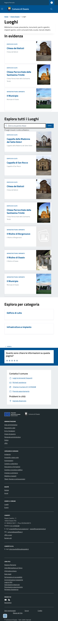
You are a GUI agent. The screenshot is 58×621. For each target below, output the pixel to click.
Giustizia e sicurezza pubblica (13, 470)
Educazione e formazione (12, 467)
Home (6, 16)
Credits (40, 610)
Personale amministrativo (12, 437)
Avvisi (6, 493)
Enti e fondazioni (9, 431)
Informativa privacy (10, 571)
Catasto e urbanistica (11, 463)
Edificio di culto (12, 44)
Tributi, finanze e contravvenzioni (14, 479)
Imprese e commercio (11, 473)
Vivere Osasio (14, 16)
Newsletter (8, 602)
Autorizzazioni (8, 460)
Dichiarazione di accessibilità (13, 577)
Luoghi (6, 504)
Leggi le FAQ (8, 582)
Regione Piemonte (9, 3)
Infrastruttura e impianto (16, 92)
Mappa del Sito (17, 613)
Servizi (27, 610)
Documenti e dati (9, 428)
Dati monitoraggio (10, 610)
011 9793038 (14, 526)
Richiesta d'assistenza (11, 589)
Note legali (7, 574)
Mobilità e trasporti (10, 476)
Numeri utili (8, 538)
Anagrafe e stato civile (11, 457)
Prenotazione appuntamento (13, 587)
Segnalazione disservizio (12, 584)
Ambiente (7, 454)
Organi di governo (10, 434)
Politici (6, 440)
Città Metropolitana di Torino (13, 568)
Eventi (6, 507)
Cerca (49, 125)
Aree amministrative (10, 425)
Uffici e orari (8, 535)
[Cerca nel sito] (50, 9)
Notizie (6, 490)
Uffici (6, 443)
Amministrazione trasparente (13, 580)
